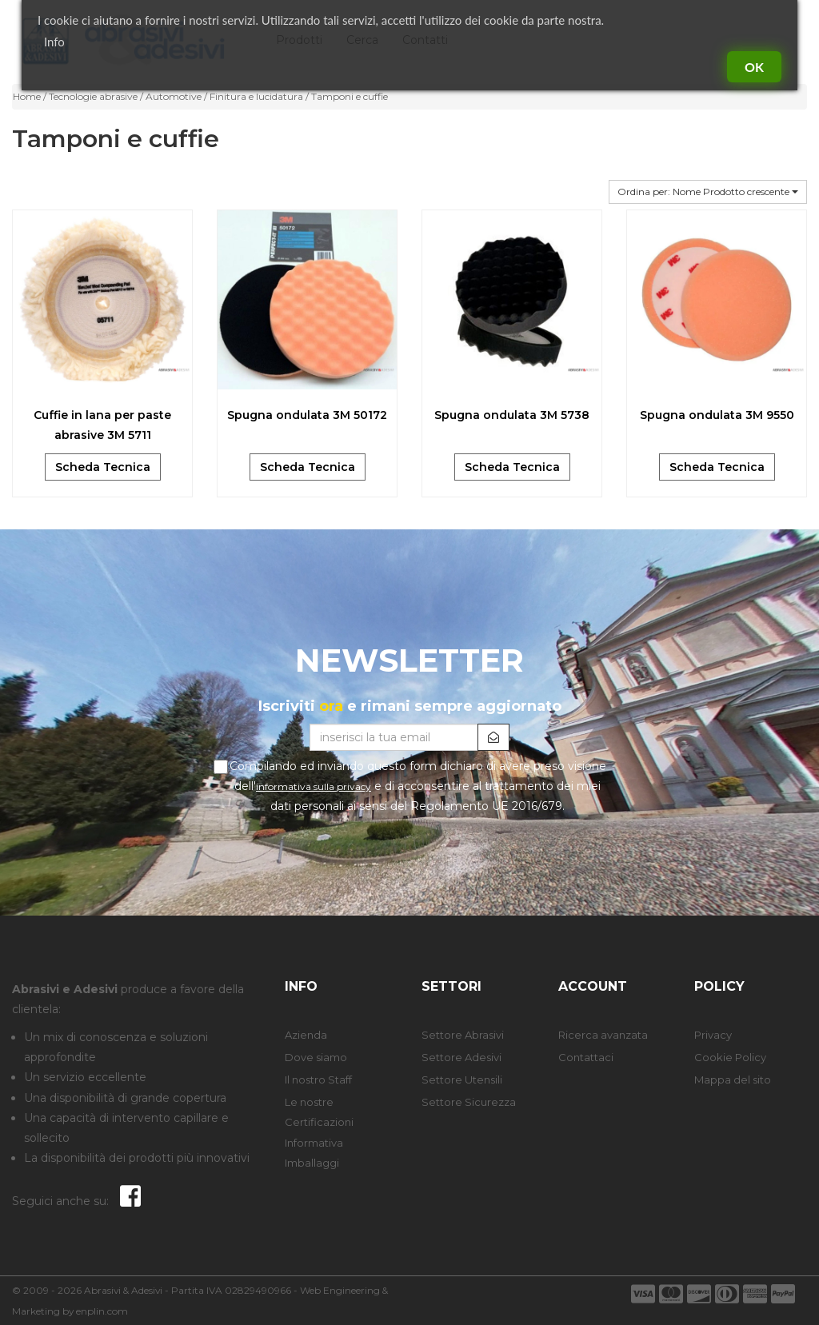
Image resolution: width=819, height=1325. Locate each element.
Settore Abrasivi (462, 1034)
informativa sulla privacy (313, 786)
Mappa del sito (732, 1079)
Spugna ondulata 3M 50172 (307, 415)
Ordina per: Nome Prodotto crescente (707, 192)
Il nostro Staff (318, 1079)
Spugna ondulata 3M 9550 (717, 415)
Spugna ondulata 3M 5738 (511, 415)
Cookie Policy (730, 1057)
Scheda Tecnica (102, 467)
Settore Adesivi (461, 1057)
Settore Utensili (461, 1079)
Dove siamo (316, 1057)
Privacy (713, 1034)
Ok (754, 66)
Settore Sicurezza (468, 1102)
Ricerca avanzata (603, 1034)
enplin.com (102, 1311)
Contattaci (585, 1057)
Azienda (306, 1034)
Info (54, 41)
